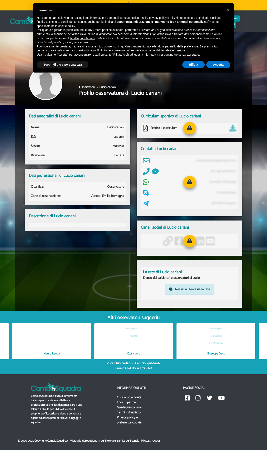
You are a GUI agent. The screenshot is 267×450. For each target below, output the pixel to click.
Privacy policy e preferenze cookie (129, 420)
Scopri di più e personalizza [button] (62, 64)
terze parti (101, 30)
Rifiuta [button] (193, 64)
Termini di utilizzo (129, 412)
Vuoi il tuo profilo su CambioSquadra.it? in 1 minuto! (133, 366)
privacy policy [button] (158, 17)
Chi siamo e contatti (130, 397)
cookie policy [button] (66, 26)
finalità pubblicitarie (82, 38)
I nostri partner (127, 402)
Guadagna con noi (129, 407)
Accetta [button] (218, 64)
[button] (189, 128)
